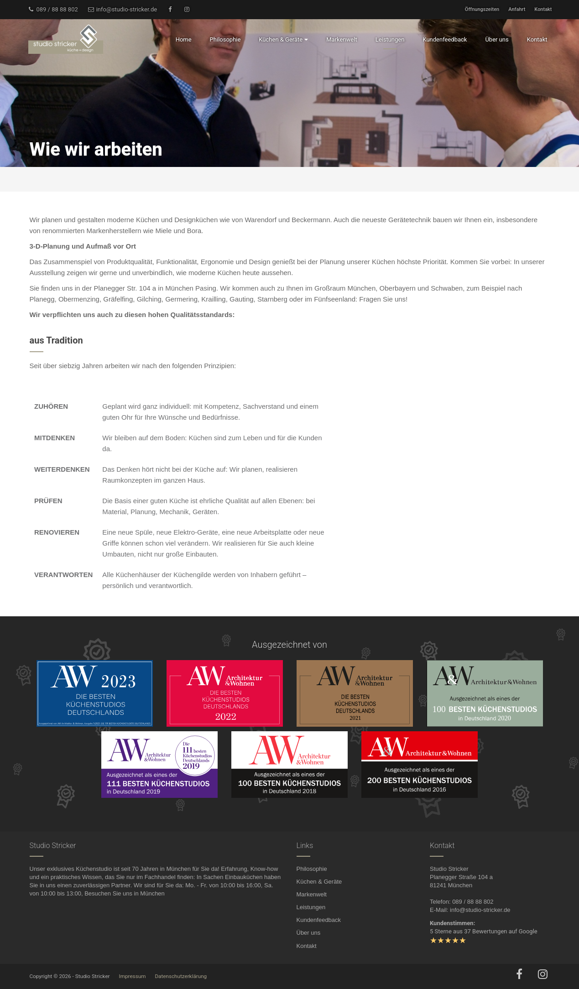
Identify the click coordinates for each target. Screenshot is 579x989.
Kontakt (543, 9)
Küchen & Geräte (319, 881)
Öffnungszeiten (482, 9)
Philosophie (312, 868)
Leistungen (311, 907)
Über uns (309, 932)
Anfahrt (516, 9)
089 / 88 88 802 (52, 9)
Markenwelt (312, 894)
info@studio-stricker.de (122, 9)
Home (184, 39)
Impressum (132, 976)
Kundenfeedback (319, 919)
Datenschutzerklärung (181, 976)
